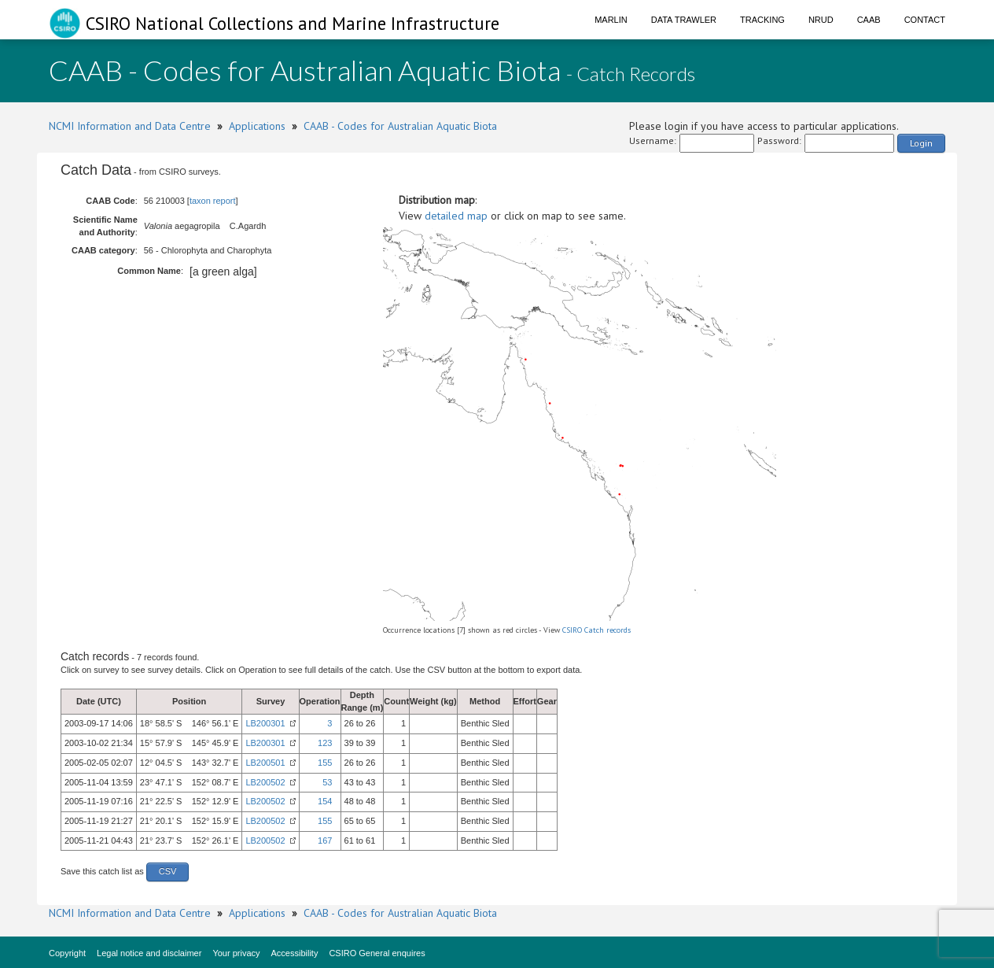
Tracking (762, 19)
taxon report (213, 200)
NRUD (821, 19)
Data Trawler (683, 19)
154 (325, 801)
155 (325, 762)
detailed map (456, 216)
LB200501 (265, 762)
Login (921, 143)
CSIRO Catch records (596, 630)
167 (325, 840)
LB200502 (265, 782)
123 (325, 743)
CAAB (869, 19)
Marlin (611, 19)
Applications (257, 126)
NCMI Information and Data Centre (130, 126)
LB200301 (265, 723)
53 (327, 782)
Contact (924, 19)
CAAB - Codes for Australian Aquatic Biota (400, 126)
